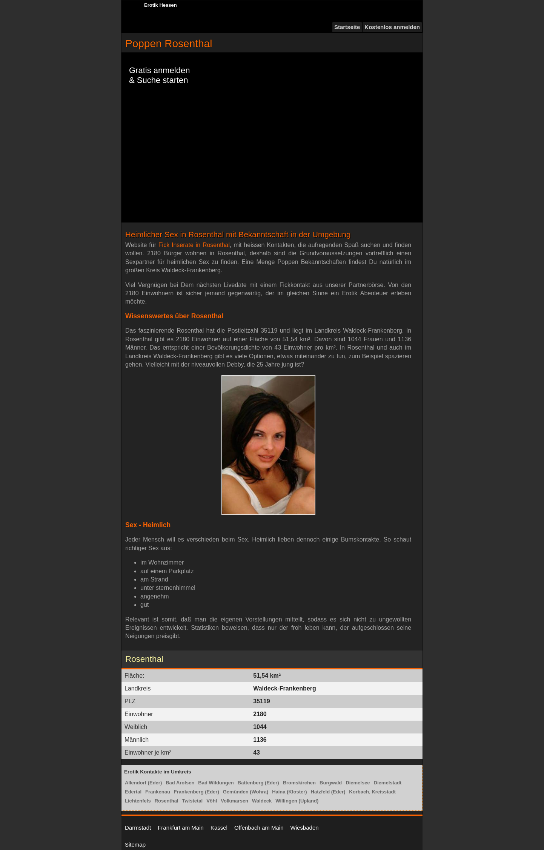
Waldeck (262, 801)
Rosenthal (166, 801)
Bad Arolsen (180, 783)
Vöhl (211, 801)
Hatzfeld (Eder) (328, 792)
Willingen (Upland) (296, 801)
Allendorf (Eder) (143, 783)
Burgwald (331, 783)
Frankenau (157, 792)
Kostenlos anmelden (392, 27)
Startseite (347, 27)
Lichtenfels (138, 801)
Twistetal (192, 801)
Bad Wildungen (216, 783)
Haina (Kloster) (289, 792)
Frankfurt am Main (181, 827)
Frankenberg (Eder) (196, 792)
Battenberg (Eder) (258, 783)
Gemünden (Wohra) (245, 792)
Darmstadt (138, 827)
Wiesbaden (304, 827)
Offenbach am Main (259, 827)
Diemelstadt (388, 783)
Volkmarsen (234, 801)
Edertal (133, 792)
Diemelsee (358, 783)
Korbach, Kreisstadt (372, 792)
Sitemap (135, 844)
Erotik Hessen (160, 5)
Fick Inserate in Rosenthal (194, 245)
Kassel (219, 827)
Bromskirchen (299, 783)
